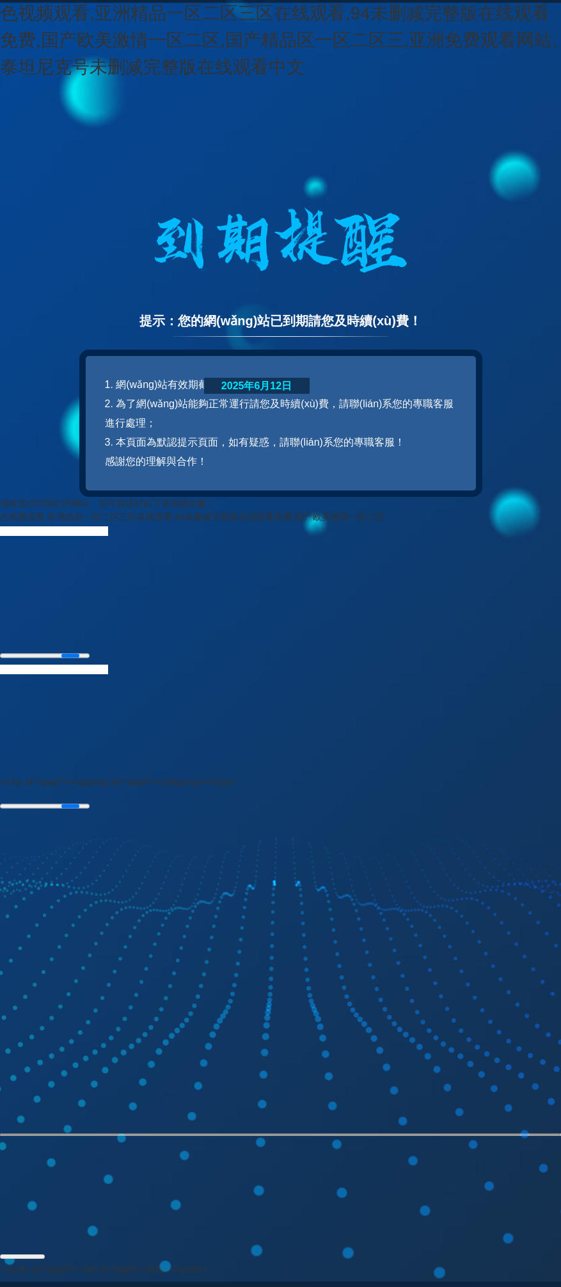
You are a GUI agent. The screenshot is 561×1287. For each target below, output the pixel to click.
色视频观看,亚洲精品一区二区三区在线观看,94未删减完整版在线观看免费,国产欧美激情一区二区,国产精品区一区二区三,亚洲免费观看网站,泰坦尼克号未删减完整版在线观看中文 (278, 40)
